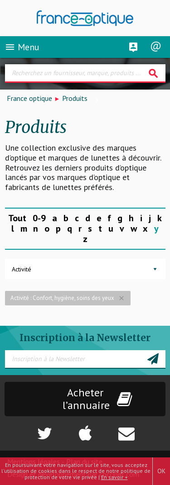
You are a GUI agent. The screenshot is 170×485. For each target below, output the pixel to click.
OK (161, 471)
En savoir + (114, 477)
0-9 (39, 218)
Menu (22, 47)
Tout (17, 218)
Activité (21, 269)
